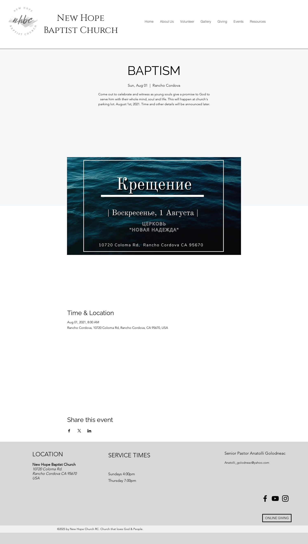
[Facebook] (265, 498)
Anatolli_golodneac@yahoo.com (247, 463)
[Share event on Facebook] (69, 430)
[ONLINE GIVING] (277, 518)
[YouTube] (275, 498)
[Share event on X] (79, 430)
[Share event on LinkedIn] (89, 430)
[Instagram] (285, 498)
